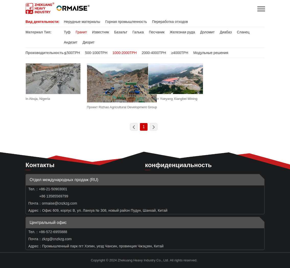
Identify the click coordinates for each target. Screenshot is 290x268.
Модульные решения (210, 53)
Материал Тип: (39, 32)
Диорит (88, 42)
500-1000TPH (96, 53)
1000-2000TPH (125, 53)
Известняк (100, 32)
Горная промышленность (126, 22)
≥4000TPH (179, 53)
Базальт (120, 32)
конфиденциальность (178, 165)
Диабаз (226, 32)
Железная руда (182, 32)
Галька (138, 32)
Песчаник (156, 32)
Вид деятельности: (42, 22)
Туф (67, 32)
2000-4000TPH (154, 53)
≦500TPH (72, 53)
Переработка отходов (170, 22)
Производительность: (45, 53)
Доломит (207, 32)
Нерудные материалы (82, 22)
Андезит (70, 42)
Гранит (81, 32)
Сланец (243, 32)
